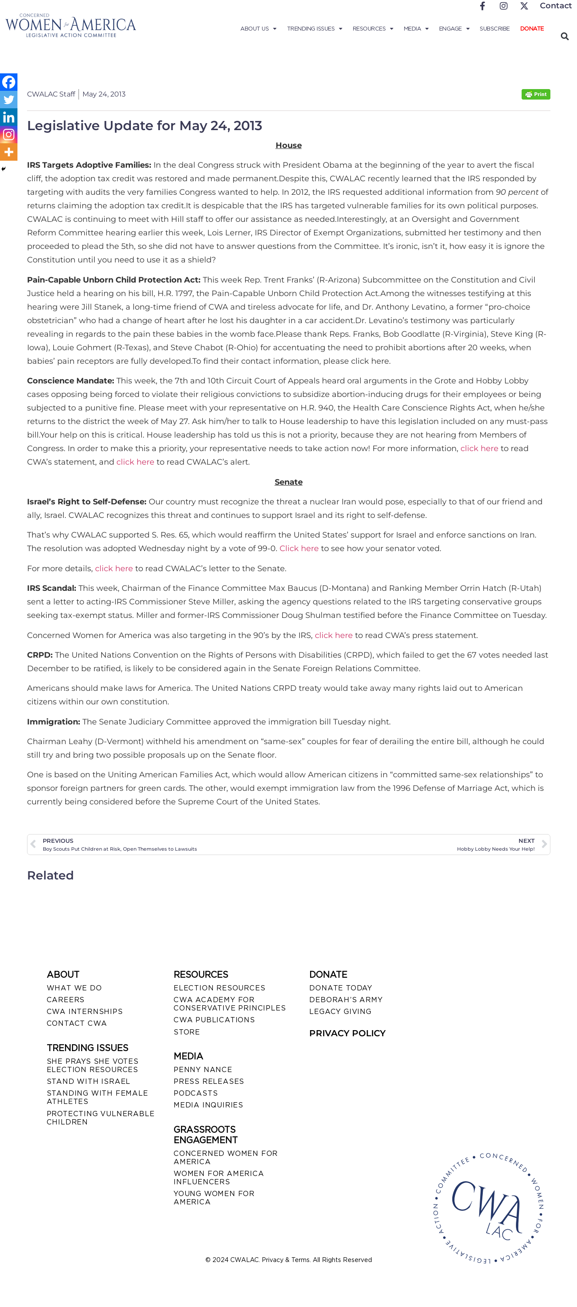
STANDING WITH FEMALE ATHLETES (97, 1097)
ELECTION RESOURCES (219, 988)
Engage (454, 28)
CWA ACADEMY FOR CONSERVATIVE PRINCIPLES (230, 1004)
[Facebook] (8, 82)
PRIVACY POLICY (347, 1033)
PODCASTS (196, 1093)
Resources (373, 28)
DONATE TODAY (340, 988)
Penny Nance (203, 1070)
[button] (565, 36)
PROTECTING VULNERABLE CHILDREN (101, 1118)
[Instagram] (8, 134)
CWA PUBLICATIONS (214, 1020)
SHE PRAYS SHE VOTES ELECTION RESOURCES (93, 1065)
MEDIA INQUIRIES (208, 1105)
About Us (258, 28)
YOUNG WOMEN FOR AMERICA (214, 1198)
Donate (532, 28)
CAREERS (66, 1000)
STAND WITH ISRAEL (89, 1081)
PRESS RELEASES (209, 1081)
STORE (187, 1032)
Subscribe (495, 28)
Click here (299, 548)
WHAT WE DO (74, 988)
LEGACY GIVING (340, 1011)
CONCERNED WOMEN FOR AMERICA (226, 1157)
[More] (8, 152)
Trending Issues (314, 28)
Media (416, 28)
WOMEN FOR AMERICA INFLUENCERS (219, 1177)
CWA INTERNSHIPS (85, 1011)
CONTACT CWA (77, 1023)
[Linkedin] (8, 117)
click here (479, 448)
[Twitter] (8, 99)
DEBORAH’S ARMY (345, 1000)
